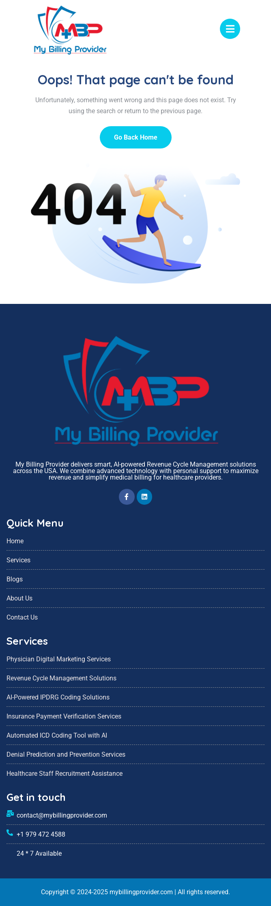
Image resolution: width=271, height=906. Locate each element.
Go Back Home (135, 137)
